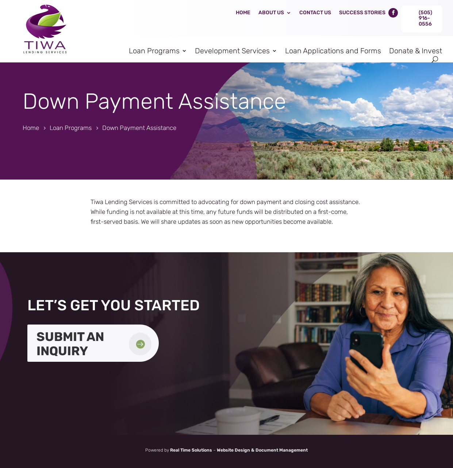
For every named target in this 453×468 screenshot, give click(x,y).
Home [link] (243, 12)
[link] (44, 56)
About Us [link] (271, 12)
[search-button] (435, 59)
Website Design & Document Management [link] (262, 450)
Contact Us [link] (315, 12)
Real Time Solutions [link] (191, 450)
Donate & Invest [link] (415, 50)
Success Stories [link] (362, 12)
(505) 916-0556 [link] (425, 18)
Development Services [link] (232, 50)
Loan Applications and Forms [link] (333, 50)
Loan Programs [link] (154, 50)
